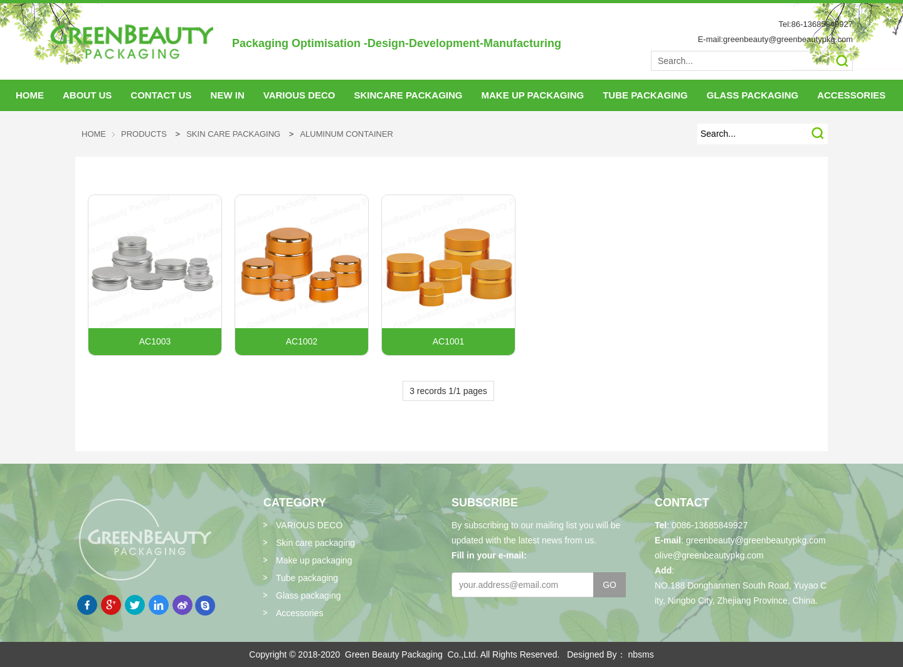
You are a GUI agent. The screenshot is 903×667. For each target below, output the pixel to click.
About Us (87, 95)
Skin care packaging (233, 134)
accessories (851, 95)
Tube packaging (307, 578)
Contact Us (160, 95)
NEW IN (228, 95)
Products (144, 134)
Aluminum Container (346, 134)
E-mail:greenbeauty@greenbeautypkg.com (775, 39)
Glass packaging (308, 595)
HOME (30, 95)
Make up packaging (314, 560)
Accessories (299, 613)
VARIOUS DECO (299, 95)
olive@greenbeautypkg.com (709, 555)
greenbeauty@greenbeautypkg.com (756, 540)
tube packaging (645, 95)
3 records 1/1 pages (448, 391)
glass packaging (752, 95)
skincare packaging (408, 95)
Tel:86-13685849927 (815, 24)
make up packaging (533, 95)
